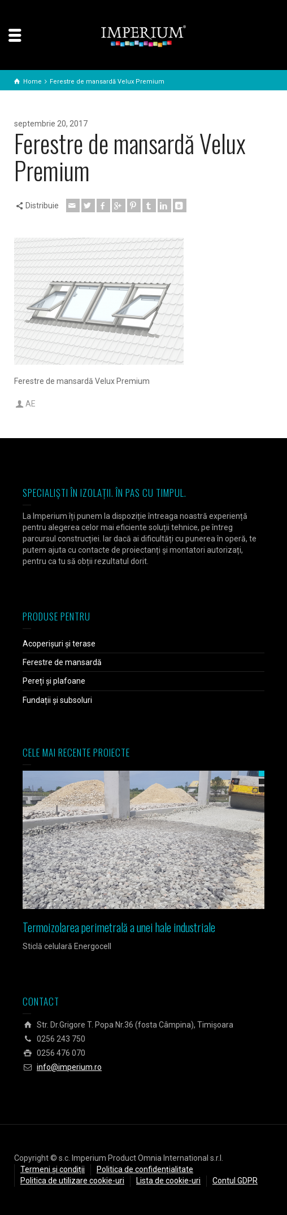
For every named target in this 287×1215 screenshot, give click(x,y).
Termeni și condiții (52, 1169)
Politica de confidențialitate (145, 1169)
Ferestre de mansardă (62, 662)
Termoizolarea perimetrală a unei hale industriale (119, 927)
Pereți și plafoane (54, 680)
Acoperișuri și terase (59, 643)
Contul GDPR (235, 1180)
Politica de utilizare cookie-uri (72, 1180)
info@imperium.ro (69, 1067)
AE (30, 403)
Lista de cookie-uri (168, 1180)
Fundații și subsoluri (57, 700)
